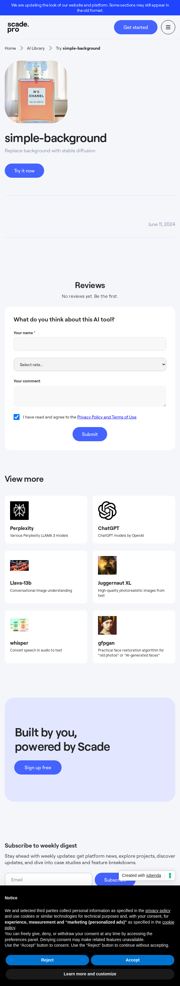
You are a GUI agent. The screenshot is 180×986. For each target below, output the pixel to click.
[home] (59, 27)
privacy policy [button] (157, 910)
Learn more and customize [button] (90, 974)
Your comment (27, 381)
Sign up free (38, 767)
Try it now (24, 171)
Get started (135, 27)
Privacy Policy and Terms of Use (106, 416)
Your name (25, 332)
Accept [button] (133, 960)
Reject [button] (47, 960)
